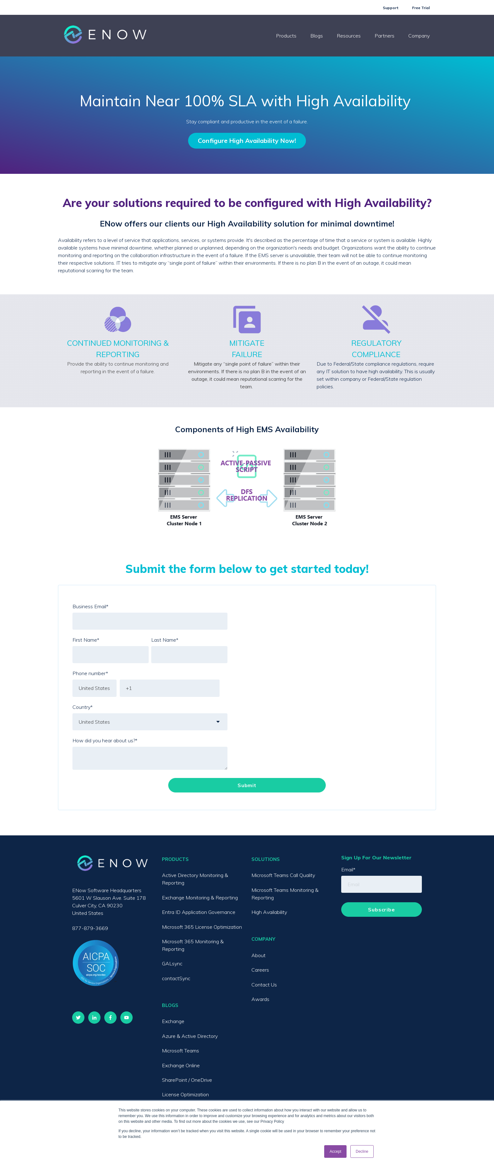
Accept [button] (335, 1151)
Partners (384, 35)
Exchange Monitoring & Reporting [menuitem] (200, 897)
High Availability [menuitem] (269, 912)
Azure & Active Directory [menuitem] (190, 1036)
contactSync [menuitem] (176, 978)
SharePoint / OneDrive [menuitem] (187, 1080)
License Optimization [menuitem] (185, 1094)
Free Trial (421, 7)
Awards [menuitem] (260, 999)
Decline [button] (362, 1151)
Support (390, 7)
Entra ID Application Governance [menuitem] (198, 912)
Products (286, 35)
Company (419, 35)
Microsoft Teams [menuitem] (180, 1050)
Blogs (316, 35)
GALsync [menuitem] (172, 963)
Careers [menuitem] (260, 970)
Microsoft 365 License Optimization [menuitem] (202, 927)
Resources (349, 35)
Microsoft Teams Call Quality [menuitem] (283, 875)
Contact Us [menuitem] (264, 984)
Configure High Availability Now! (247, 140)
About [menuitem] (258, 955)
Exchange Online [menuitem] (181, 1065)
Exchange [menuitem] (173, 1021)
